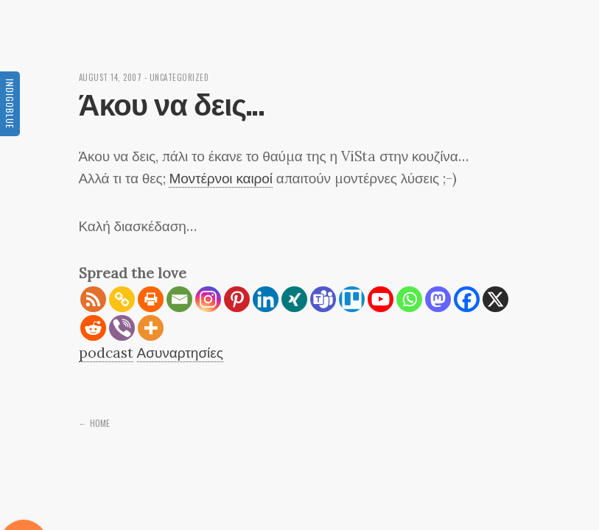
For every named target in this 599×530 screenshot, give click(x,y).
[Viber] (122, 328)
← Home (94, 423)
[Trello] (352, 299)
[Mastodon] (438, 299)
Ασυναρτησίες (180, 352)
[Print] (151, 299)
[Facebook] (467, 299)
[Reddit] (93, 328)
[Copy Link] (122, 299)
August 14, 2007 (110, 77)
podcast (106, 352)
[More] (151, 328)
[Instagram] (208, 299)
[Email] (179, 299)
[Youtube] (380, 299)
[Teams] (323, 299)
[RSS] (93, 299)
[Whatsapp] (409, 299)
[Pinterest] (237, 299)
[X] (495, 299)
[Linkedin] (266, 299)
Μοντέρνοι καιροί (220, 178)
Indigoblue (10, 104)
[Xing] (294, 299)
